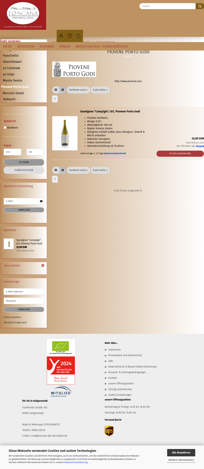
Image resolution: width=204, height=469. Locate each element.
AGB (110, 361)
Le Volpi (8, 74)
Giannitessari (12, 62)
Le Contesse (11, 68)
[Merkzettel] (69, 36)
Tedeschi (9, 99)
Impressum (114, 349)
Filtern (24, 162)
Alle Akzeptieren (181, 452)
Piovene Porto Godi (15, 87)
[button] (61, 36)
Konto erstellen (12, 317)
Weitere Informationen (181, 459)
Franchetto (11, 56)
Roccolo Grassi (13, 93)
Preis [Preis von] (8, 145)
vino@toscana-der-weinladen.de (49, 435)
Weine (7, 46)
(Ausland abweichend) (115, 153)
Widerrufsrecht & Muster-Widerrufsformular (132, 366)
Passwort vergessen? (15, 322)
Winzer (64, 46)
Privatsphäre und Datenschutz (125, 355)
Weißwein (11, 127)
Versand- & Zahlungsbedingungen (127, 372)
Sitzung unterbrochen (120, 389)
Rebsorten (25, 46)
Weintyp (10, 121)
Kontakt (112, 377)
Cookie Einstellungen (120, 394)
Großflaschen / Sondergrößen (101, 46)
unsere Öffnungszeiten (121, 383)
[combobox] (78, 89)
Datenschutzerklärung (76, 462)
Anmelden (24, 210)
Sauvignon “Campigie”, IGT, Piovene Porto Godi (110, 111)
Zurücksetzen (24, 170)
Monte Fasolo (12, 80)
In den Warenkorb (180, 153)
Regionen (46, 46)
